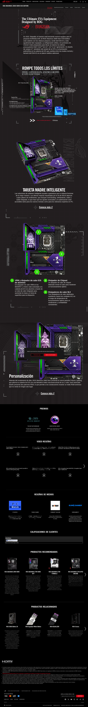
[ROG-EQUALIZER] (54, 621)
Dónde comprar (77, 7)
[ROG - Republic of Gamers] (7, 1)
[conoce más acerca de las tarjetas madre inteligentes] (44, 207)
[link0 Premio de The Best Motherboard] (33, 423)
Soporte (83, 7)
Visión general (49, 7)
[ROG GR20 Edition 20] (12, 621)
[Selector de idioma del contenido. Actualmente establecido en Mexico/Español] (7, 705)
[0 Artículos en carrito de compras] (85, 1)
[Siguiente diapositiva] (84, 466)
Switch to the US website (50, 354)
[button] (80, 696)
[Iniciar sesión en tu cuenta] (83, 1)
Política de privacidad (47, 705)
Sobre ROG (6, 699)
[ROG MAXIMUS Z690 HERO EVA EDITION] (39, 691)
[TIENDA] (21, 1)
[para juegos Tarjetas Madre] (13, 691)
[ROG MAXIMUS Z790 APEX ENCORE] (76, 566)
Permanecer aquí (37, 354)
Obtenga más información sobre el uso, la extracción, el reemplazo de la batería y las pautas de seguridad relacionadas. (26, 673)
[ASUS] (75, 1)
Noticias (16, 699)
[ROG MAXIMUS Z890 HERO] (12, 566)
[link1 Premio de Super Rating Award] (54, 423)
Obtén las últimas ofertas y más (67, 694)
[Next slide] (85, 574)
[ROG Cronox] (76, 621)
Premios (66, 7)
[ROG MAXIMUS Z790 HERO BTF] (33, 566)
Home (11, 699)
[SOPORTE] (55, 1)
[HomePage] (5, 691)
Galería (71, 7)
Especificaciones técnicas (58, 7)
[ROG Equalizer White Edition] (33, 621)
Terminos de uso (56, 705)
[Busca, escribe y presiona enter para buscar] (80, 1)
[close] (62, 349)
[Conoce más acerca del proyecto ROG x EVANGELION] (45, 393)
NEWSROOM (22, 699)
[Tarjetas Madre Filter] (25, 691)
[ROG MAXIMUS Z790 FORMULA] (54, 566)
